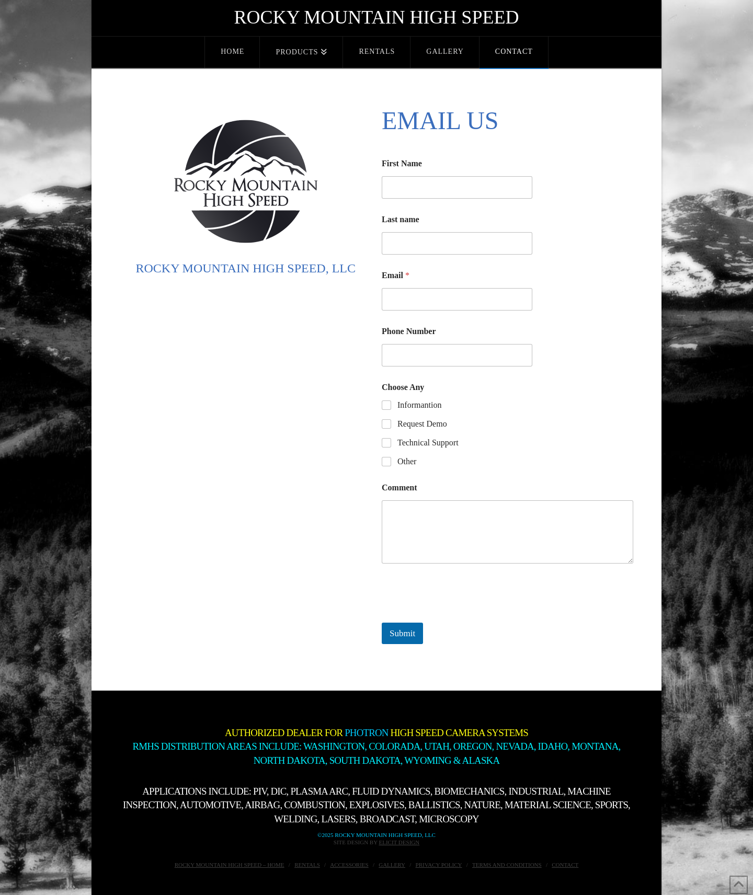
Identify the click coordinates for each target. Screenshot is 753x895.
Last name (400, 219)
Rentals (307, 865)
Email (395, 275)
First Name (402, 163)
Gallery (392, 865)
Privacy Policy (439, 865)
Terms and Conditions (507, 865)
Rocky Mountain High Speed (376, 17)
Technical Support (428, 442)
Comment (399, 487)
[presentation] (461, 616)
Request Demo (422, 423)
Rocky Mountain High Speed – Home (229, 865)
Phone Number (409, 331)
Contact (565, 865)
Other (406, 461)
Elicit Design (399, 842)
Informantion (419, 404)
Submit (402, 633)
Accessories (349, 865)
